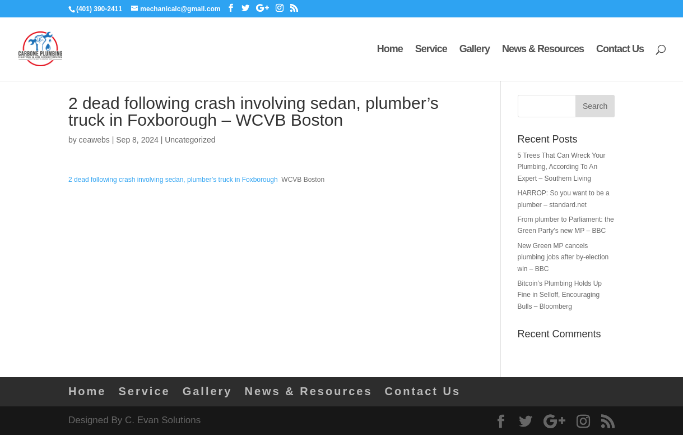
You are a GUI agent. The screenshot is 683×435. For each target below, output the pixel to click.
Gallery (474, 49)
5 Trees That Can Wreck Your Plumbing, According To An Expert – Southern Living (562, 167)
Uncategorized (190, 139)
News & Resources (543, 49)
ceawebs (94, 139)
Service (431, 49)
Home (390, 49)
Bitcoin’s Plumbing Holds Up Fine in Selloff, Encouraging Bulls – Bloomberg (560, 295)
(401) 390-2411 (99, 9)
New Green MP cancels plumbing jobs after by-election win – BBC (563, 257)
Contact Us (620, 49)
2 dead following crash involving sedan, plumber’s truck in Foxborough (173, 180)
